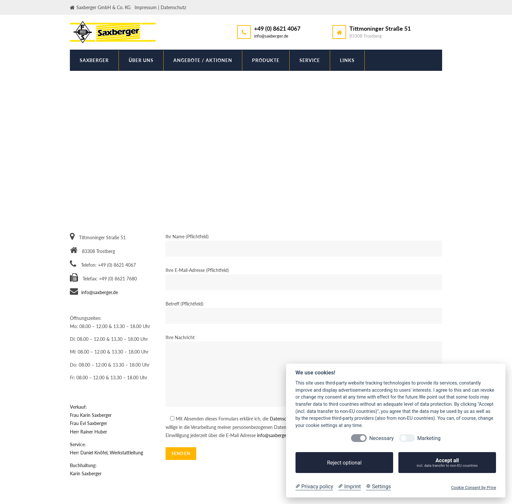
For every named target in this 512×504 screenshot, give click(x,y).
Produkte (266, 60)
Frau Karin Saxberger (91, 415)
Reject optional (344, 463)
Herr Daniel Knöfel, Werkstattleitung (106, 452)
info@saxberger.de (271, 36)
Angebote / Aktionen (202, 60)
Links (347, 60)
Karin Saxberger (86, 473)
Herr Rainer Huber (88, 431)
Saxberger (94, 60)
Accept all (447, 462)
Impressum (146, 7)
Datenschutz (173, 7)
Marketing (428, 438)
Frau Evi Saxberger (88, 423)
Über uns (141, 60)
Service (309, 60)
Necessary (381, 438)
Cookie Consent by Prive (473, 487)
